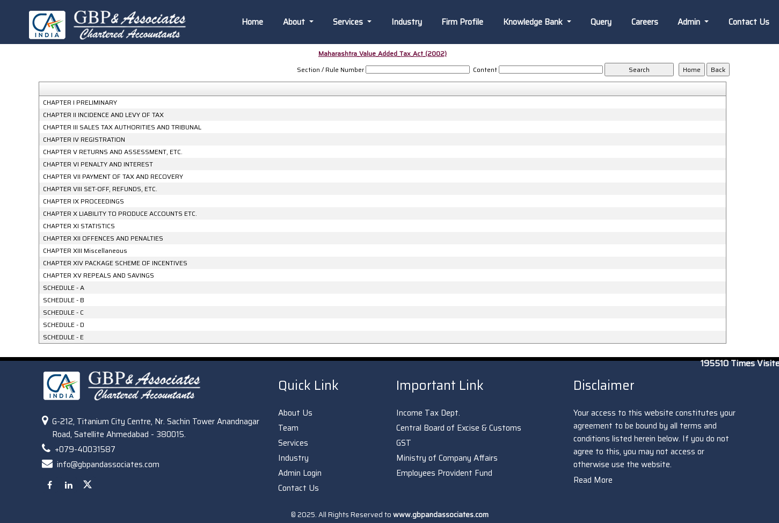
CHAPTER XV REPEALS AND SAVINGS (98, 275)
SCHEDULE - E (63, 337)
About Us (295, 412)
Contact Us (749, 22)
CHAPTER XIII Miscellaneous (85, 250)
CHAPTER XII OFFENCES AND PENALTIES (103, 238)
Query (601, 22)
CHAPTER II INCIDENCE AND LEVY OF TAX (103, 115)
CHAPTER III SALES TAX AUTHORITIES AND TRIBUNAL (122, 127)
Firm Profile (462, 22)
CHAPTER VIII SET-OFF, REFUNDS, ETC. (100, 189)
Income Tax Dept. (428, 412)
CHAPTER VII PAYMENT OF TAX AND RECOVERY (113, 176)
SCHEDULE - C (63, 312)
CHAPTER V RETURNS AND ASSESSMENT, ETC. (113, 152)
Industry (406, 22)
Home (252, 22)
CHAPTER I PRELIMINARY (80, 102)
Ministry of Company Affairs (447, 458)
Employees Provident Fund (444, 473)
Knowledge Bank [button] (534, 22)
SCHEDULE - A (63, 288)
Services (293, 443)
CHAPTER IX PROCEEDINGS (83, 201)
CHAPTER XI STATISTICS (79, 226)
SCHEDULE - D (63, 325)
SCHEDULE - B (63, 300)
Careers (644, 22)
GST (403, 443)
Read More (593, 480)
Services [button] (349, 22)
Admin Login (300, 473)
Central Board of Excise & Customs (458, 428)
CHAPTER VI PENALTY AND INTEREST (98, 164)
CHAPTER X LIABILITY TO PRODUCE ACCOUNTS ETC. (120, 213)
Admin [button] (690, 22)
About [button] (295, 22)
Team (288, 428)
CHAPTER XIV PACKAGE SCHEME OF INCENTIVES (115, 263)
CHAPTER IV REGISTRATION (84, 139)
